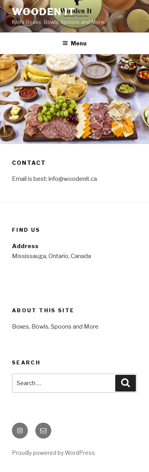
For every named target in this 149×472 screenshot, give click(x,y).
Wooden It (43, 12)
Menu (74, 43)
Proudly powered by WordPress (53, 452)
